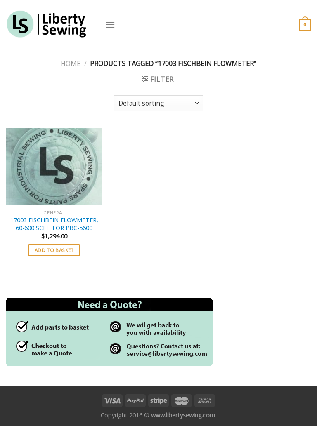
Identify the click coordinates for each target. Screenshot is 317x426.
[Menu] (110, 24)
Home (70, 63)
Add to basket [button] (54, 250)
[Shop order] (158, 103)
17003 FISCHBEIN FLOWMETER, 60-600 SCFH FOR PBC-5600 (54, 224)
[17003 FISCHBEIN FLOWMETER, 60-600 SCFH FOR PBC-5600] (54, 167)
